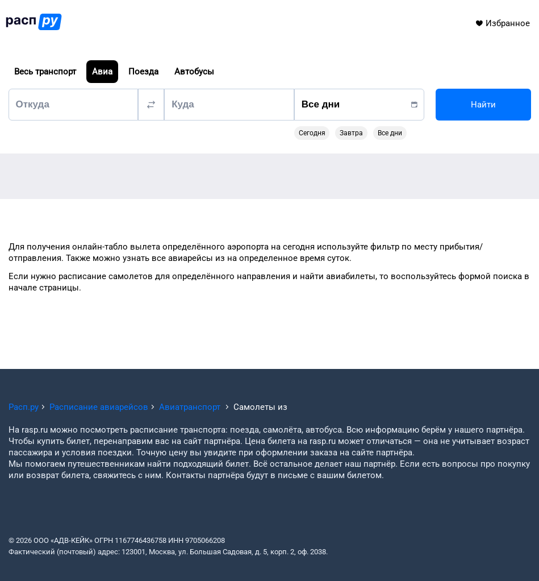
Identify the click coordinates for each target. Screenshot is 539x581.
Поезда (143, 72)
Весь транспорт (45, 72)
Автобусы (194, 72)
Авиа (102, 72)
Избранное (502, 23)
